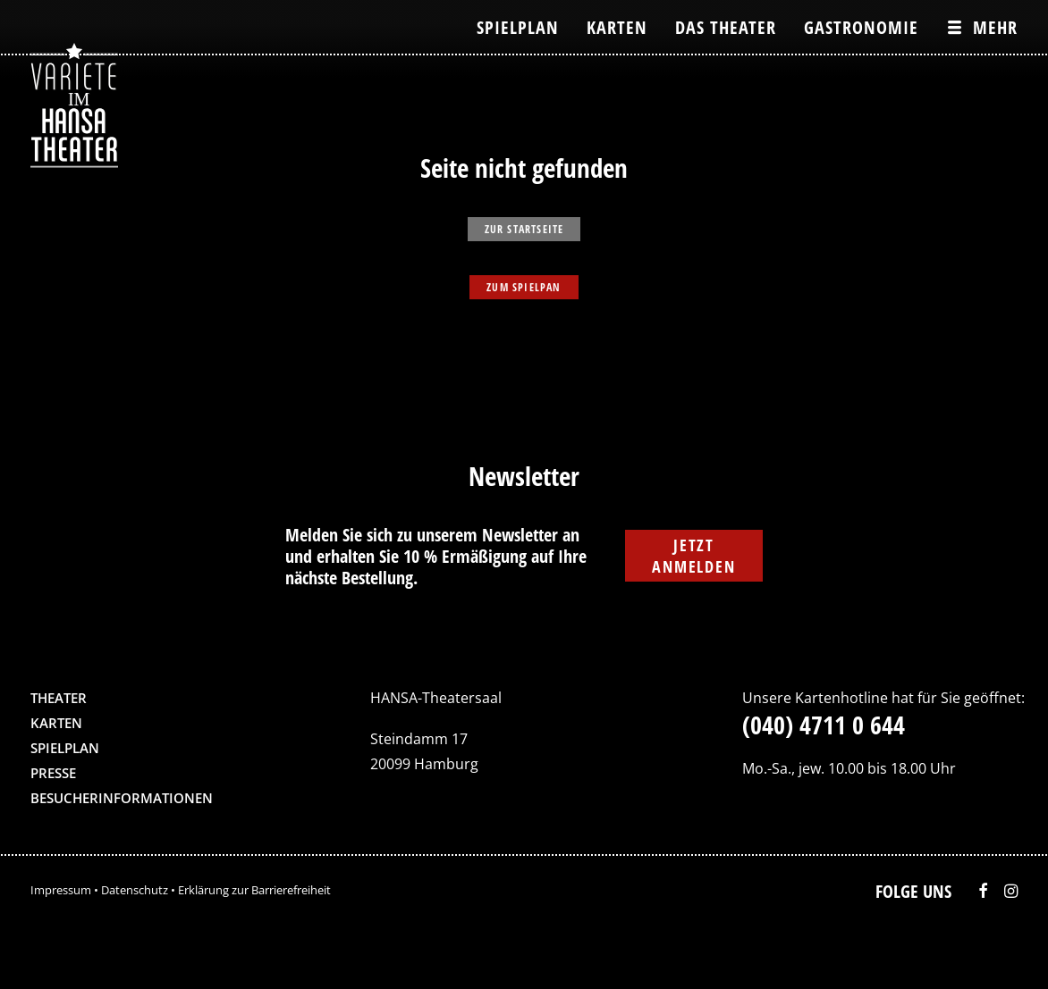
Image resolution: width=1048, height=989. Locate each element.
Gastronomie (861, 27)
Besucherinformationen (121, 798)
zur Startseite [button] (524, 229)
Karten (617, 27)
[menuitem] (524, 27)
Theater (58, 698)
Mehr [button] (995, 27)
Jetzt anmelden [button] (693, 555)
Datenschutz (134, 890)
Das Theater (725, 27)
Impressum (60, 890)
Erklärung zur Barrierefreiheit (254, 890)
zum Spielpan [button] (523, 287)
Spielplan (518, 27)
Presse (53, 773)
